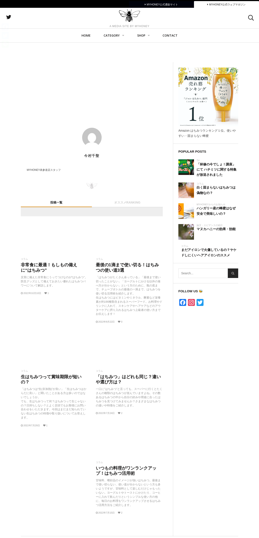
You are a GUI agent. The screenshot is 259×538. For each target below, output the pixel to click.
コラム (24, 259)
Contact (170, 55)
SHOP (141, 55)
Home (86, 55)
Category (112, 55)
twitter (31, 27)
